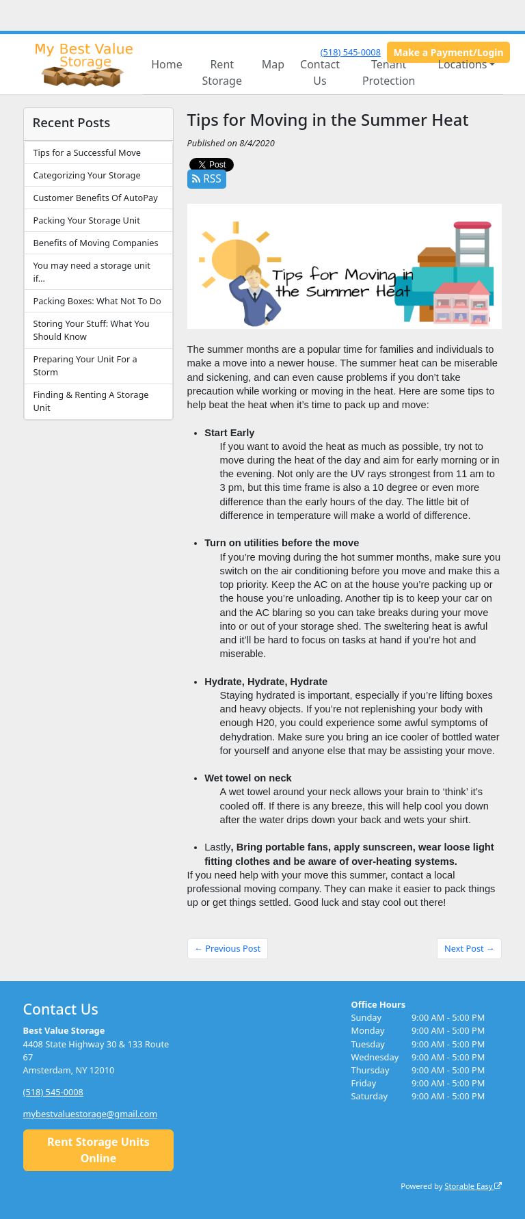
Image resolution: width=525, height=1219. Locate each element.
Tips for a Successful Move (86, 152)
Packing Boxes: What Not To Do (97, 301)
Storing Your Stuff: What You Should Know (91, 330)
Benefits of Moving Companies (95, 243)
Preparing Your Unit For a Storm (85, 365)
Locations (462, 64)
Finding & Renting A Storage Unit (90, 401)
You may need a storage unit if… (91, 271)
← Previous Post (227, 948)
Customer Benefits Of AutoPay (95, 197)
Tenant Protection (389, 72)
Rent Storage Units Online (98, 1150)
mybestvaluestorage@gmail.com (90, 1114)
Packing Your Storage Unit (86, 220)
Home (167, 64)
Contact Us (320, 72)
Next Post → (469, 948)
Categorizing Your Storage (86, 175)
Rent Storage (222, 72)
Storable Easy (473, 1186)
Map (273, 64)
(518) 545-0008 (351, 52)
